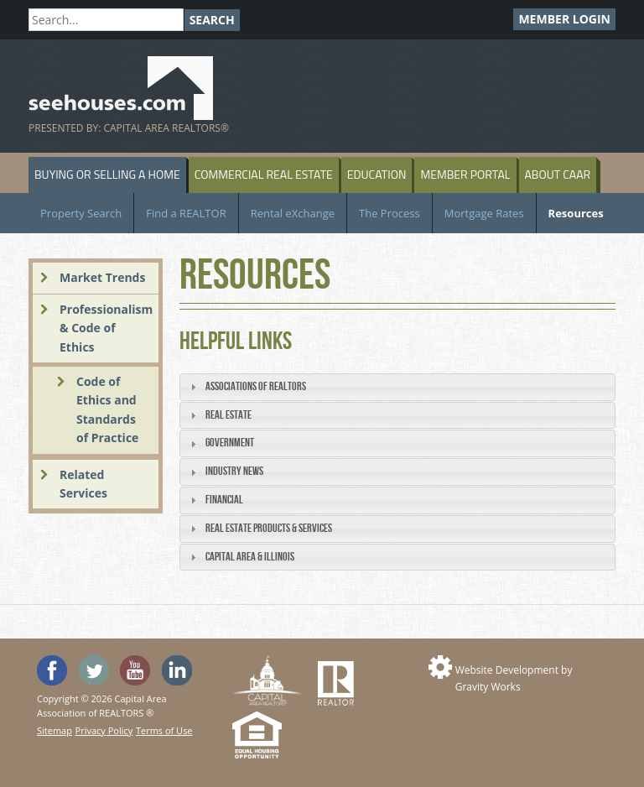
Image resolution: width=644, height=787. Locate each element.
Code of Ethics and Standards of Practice (107, 409)
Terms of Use (164, 730)
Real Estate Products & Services (268, 528)
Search (212, 20)
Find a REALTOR (186, 213)
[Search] (106, 19)
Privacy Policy (104, 730)
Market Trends (102, 277)
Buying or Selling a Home (107, 174)
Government (229, 442)
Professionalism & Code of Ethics (106, 328)
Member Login (564, 19)
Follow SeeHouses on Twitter (94, 670)
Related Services (83, 483)
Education (377, 174)
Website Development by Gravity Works (514, 678)
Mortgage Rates (484, 213)
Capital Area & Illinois (249, 557)
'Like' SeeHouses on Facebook (52, 670)
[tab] (397, 387)
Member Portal (465, 174)
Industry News (234, 471)
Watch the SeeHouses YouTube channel (135, 670)
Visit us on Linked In (177, 670)
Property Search (81, 213)
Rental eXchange (293, 213)
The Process (389, 213)
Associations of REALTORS (255, 386)
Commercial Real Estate (264, 174)
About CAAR (558, 174)
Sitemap (54, 730)
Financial (224, 500)
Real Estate (228, 415)
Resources (576, 213)
